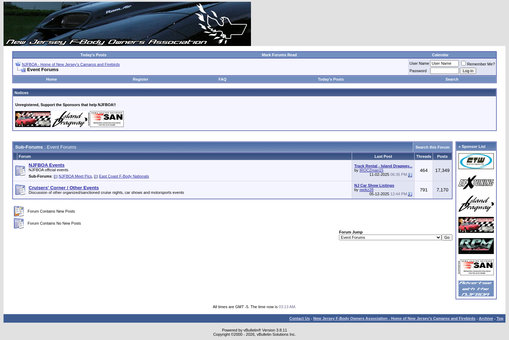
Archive (486, 318)
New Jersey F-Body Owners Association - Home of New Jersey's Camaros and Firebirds (394, 318)
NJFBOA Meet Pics (75, 176)
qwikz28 (366, 190)
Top (500, 318)
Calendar (440, 55)
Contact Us (299, 318)
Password (418, 71)
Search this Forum (432, 147)
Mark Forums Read (279, 55)
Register (140, 79)
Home (51, 79)
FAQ (222, 79)
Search (451, 79)
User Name (419, 63)
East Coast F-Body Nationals (124, 176)
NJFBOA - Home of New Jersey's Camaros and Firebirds (71, 64)
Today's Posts (93, 55)
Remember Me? (478, 64)
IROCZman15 (371, 170)
